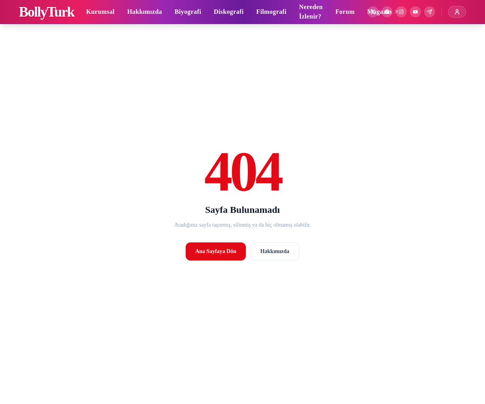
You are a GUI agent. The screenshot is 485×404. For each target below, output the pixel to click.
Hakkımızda (144, 11)
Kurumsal (100, 11)
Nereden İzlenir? (311, 12)
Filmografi (271, 11)
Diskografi (228, 11)
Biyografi (188, 11)
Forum (345, 11)
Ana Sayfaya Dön (215, 251)
